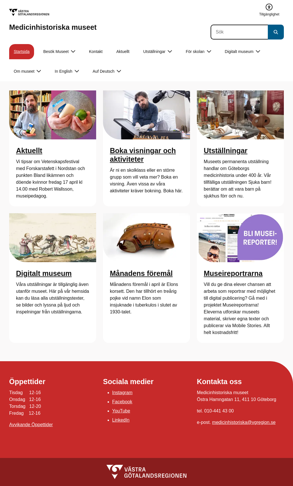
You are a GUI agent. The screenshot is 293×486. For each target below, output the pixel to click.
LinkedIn (121, 420)
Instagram (122, 392)
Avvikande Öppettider (31, 424)
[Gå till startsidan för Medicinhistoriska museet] (53, 20)
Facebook (122, 401)
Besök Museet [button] (59, 52)
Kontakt (95, 51)
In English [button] (67, 71)
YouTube (121, 410)
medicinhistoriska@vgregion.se (244, 422)
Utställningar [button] (157, 52)
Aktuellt (122, 51)
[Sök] (239, 32)
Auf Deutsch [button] (107, 71)
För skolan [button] (198, 52)
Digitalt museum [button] (242, 52)
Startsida (21, 51)
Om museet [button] (27, 71)
